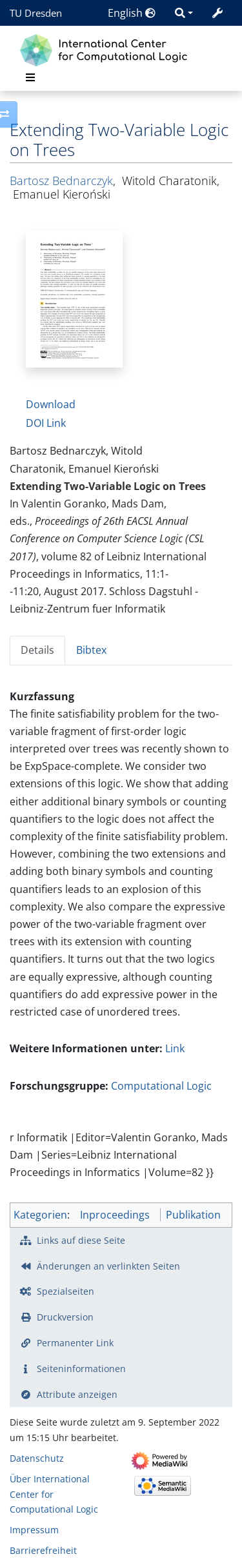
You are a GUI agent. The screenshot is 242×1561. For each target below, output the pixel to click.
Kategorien (40, 1215)
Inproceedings (115, 1215)
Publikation (193, 1215)
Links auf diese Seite (81, 1240)
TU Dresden (36, 12)
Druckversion (65, 1317)
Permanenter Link (75, 1343)
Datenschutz (37, 1458)
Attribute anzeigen (77, 1394)
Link (175, 1048)
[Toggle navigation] (30, 77)
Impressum (34, 1530)
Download (51, 404)
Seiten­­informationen (81, 1368)
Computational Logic (161, 1086)
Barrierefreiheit (43, 1550)
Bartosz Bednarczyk (61, 180)
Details (37, 650)
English (132, 13)
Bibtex (91, 650)
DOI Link (46, 423)
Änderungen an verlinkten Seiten (108, 1266)
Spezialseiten (65, 1291)
